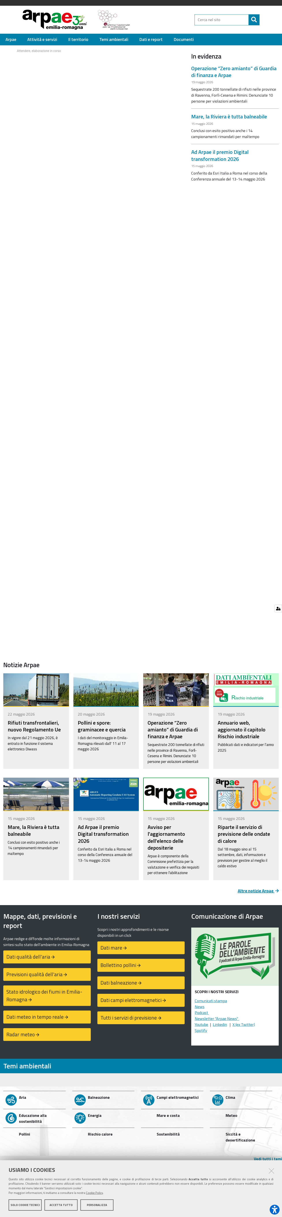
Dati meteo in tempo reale (35, 1017)
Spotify (201, 1030)
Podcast (202, 1013)
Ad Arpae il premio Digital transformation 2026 (220, 155)
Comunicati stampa (211, 1001)
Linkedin (220, 1024)
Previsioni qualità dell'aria (34, 974)
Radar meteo (20, 1034)
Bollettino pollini (118, 965)
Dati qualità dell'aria (28, 957)
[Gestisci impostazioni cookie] (278, 608)
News (199, 1007)
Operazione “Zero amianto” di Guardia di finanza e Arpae (233, 71)
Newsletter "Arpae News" (217, 1019)
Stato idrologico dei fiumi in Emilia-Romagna (44, 995)
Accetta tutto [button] (61, 1205)
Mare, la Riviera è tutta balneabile (229, 116)
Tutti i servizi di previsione (128, 1018)
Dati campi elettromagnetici (130, 1000)
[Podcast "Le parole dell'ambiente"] (235, 958)
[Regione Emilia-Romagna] (164, 20)
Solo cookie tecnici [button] (25, 1205)
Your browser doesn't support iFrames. (94, 62)
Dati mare (111, 948)
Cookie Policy (94, 1193)
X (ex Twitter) (243, 1024)
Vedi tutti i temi (268, 1159)
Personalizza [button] (97, 1205)
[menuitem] (11, 39)
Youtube (201, 1024)
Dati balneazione (118, 983)
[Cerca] (263, 19)
